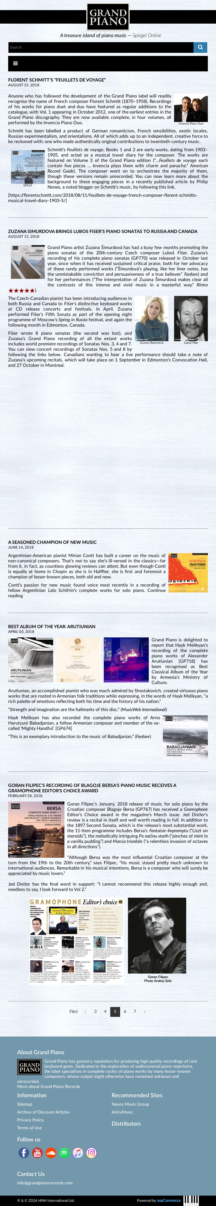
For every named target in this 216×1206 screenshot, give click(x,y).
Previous (86, 1012)
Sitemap (24, 1104)
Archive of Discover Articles (43, 1112)
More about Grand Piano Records (48, 1087)
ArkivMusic (122, 1112)
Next (145, 1012)
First (73, 1012)
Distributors (126, 1124)
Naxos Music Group (130, 1104)
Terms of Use (29, 1128)
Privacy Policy (30, 1120)
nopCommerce (169, 1201)
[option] (111, 35)
